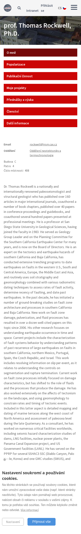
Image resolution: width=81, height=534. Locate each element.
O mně (11, 52)
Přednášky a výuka (20, 99)
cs (60, 8)
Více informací (30, 510)
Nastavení (13, 522)
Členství (13, 111)
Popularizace (16, 64)
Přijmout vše (41, 522)
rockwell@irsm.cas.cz (43, 144)
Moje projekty (16, 88)
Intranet (32, 10)
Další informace (18, 123)
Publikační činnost (20, 76)
